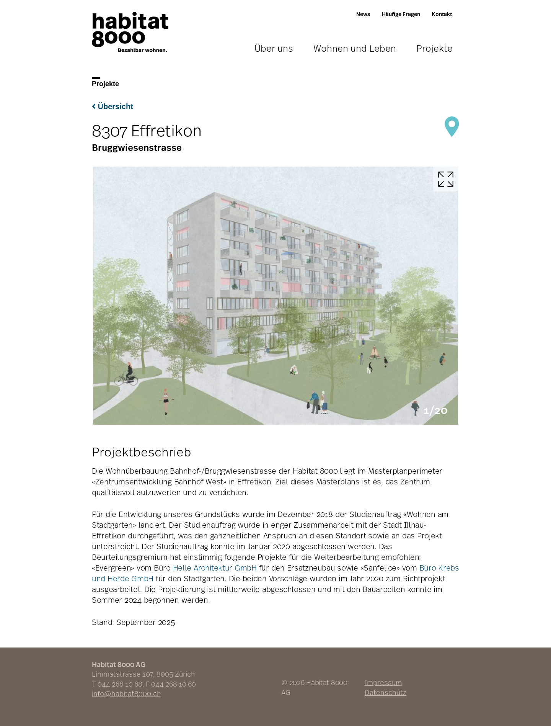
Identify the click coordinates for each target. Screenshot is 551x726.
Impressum (383, 682)
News (363, 14)
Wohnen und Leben (354, 48)
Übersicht (112, 106)
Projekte (434, 48)
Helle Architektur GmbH (215, 567)
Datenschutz (385, 692)
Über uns (273, 48)
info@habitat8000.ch (126, 693)
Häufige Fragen (401, 14)
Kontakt (442, 14)
